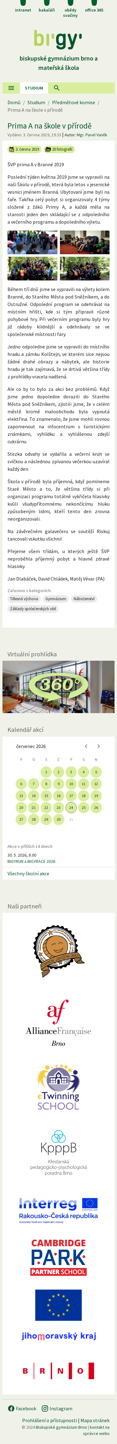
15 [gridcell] (46, 795)
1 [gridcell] (46, 772)
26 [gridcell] (96, 807)
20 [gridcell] (21, 807)
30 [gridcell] (59, 819)
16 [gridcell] (59, 795)
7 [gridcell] (34, 783)
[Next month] (98, 746)
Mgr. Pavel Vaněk (92, 135)
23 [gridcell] (59, 807)
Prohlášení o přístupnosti (49, 1420)
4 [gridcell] (84, 772)
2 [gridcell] (59, 772)
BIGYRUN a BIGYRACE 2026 (31, 861)
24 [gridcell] (71, 807)
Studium (34, 88)
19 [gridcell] (96, 795)
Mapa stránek (95, 1420)
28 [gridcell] (34, 819)
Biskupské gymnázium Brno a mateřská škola (59, 58)
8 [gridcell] (46, 783)
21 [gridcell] (34, 807)
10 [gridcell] (71, 783)
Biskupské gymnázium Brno (61, 1427)
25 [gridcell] (83, 807)
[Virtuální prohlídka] (58, 687)
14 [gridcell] (34, 795)
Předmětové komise (73, 102)
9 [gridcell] (59, 783)
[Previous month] (86, 746)
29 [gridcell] (46, 819)
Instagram (56, 1408)
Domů (14, 102)
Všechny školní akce (28, 873)
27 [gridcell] (21, 819)
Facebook (21, 1408)
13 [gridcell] (21, 795)
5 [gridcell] (96, 772)
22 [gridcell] (46, 807)
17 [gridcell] (71, 795)
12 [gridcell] (96, 783)
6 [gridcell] (21, 783)
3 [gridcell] (71, 772)
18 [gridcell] (83, 795)
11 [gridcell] (83, 783)
